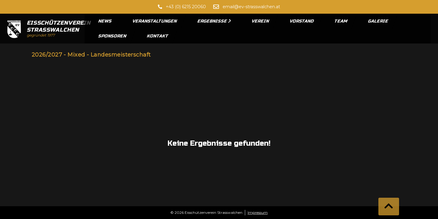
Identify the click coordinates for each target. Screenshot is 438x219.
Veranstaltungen (155, 21)
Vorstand (302, 21)
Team (341, 21)
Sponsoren (112, 36)
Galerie (378, 21)
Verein (260, 21)
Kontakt (157, 36)
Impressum (258, 212)
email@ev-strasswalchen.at (251, 6)
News (105, 21)
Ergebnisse (214, 21)
